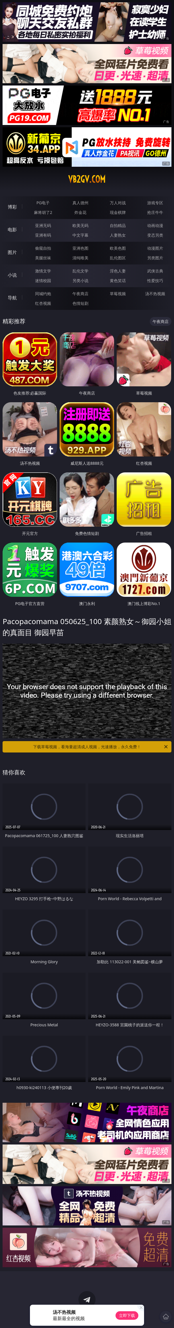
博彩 (12, 207)
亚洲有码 (43, 235)
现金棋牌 (118, 212)
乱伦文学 (80, 271)
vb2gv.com (87, 179)
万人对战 (118, 202)
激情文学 (43, 271)
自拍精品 (118, 225)
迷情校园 (43, 280)
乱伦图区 (118, 257)
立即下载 (127, 1315)
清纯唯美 (80, 257)
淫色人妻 (118, 271)
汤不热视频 (155, 293)
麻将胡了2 (43, 212)
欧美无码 (80, 225)
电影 (12, 229)
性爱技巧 (155, 280)
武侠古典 (155, 271)
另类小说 (80, 280)
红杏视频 (43, 303)
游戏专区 (155, 202)
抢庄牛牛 (155, 212)
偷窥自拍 (43, 248)
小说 (12, 275)
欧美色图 (118, 248)
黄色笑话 (118, 280)
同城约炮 (43, 293)
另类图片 (155, 257)
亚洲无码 (43, 225)
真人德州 (80, 202)
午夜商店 (80, 293)
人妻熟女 (118, 235)
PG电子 (43, 202)
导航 (12, 298)
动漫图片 (155, 248)
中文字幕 (80, 235)
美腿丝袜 (43, 257)
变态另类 (155, 235)
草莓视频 (118, 293)
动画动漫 (155, 225)
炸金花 (80, 212)
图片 (12, 252)
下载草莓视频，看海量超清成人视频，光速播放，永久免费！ (101, 746)
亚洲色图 (80, 248)
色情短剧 (80, 303)
